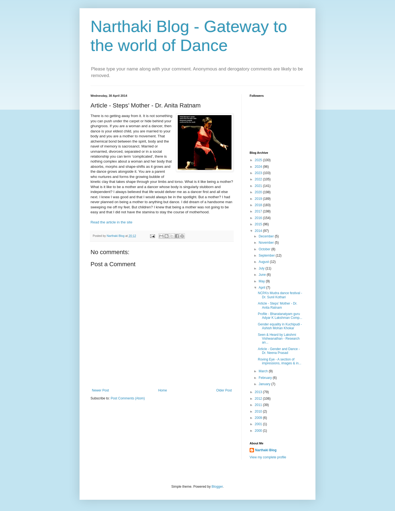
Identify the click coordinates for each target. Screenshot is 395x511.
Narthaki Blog (265, 450)
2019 (259, 199)
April (262, 287)
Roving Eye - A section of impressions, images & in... (279, 361)
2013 (259, 392)
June (263, 275)
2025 (259, 160)
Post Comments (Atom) (128, 398)
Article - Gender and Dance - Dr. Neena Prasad (279, 351)
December (267, 236)
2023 (259, 173)
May (262, 281)
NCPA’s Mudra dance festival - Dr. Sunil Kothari (280, 295)
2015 (259, 224)
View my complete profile (268, 457)
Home (162, 390)
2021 (259, 186)
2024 (259, 167)
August (264, 262)
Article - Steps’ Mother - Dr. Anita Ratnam (277, 305)
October (265, 249)
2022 (259, 179)
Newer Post (100, 390)
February (266, 378)
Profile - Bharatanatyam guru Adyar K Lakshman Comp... (280, 316)
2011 (259, 405)
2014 (259, 231)
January (265, 384)
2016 (259, 218)
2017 (259, 211)
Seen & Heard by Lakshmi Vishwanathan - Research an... (279, 339)
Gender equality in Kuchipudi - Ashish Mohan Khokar (280, 326)
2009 (259, 418)
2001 (259, 424)
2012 (259, 399)
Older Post (224, 390)
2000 (259, 431)
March (264, 371)
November (267, 243)
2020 (259, 192)
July (262, 268)
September (267, 255)
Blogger (217, 487)
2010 (259, 411)
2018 (259, 205)
